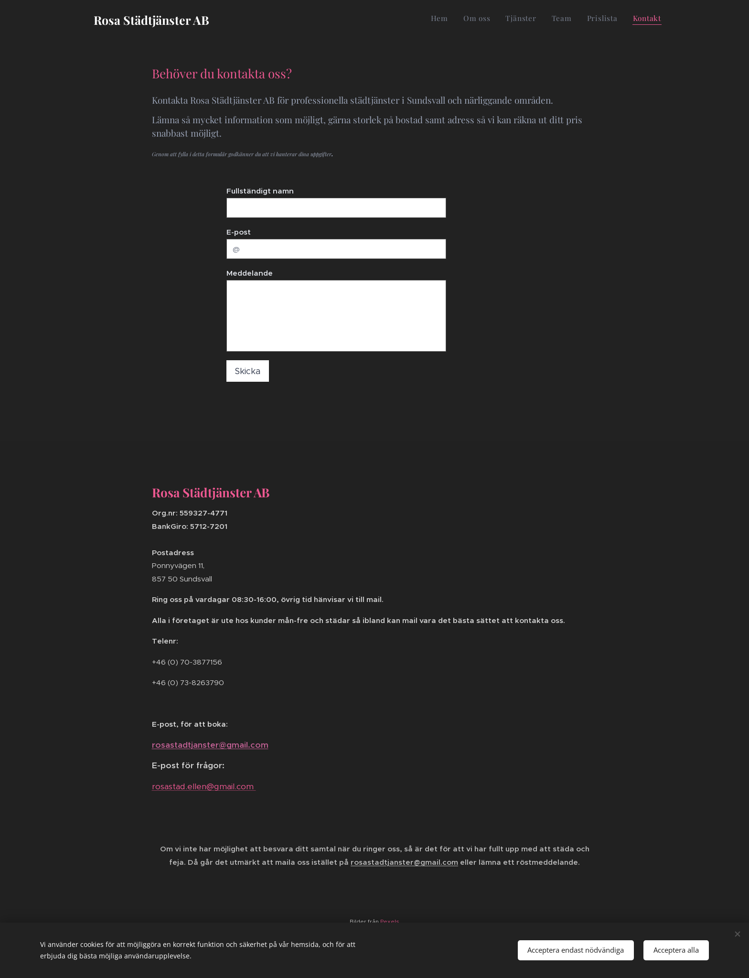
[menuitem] (587, 20)
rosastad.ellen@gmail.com (204, 786)
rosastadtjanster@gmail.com (210, 745)
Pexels (389, 920)
